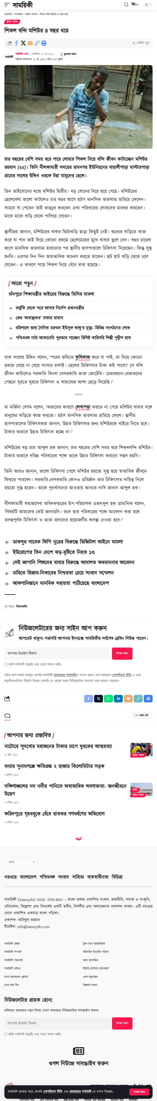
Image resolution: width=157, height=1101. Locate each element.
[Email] (30, 43)
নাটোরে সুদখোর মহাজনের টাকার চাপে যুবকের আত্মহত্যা (58, 746)
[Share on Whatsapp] (108, 698)
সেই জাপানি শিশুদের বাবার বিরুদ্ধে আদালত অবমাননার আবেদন (73, 563)
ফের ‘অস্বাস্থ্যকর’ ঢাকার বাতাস (39, 318)
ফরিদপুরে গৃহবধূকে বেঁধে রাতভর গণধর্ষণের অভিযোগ (54, 814)
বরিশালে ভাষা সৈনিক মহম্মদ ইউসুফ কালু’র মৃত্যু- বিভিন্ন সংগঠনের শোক (73, 328)
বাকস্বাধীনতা (97, 877)
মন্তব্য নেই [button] (141, 715)
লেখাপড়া (82, 407)
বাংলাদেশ (28, 877)
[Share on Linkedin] (118, 698)
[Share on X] (23, 43)
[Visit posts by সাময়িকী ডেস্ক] (9, 56)
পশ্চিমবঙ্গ (47, 877)
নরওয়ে (10, 877)
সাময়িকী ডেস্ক (21, 54)
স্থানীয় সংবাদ (12, 21)
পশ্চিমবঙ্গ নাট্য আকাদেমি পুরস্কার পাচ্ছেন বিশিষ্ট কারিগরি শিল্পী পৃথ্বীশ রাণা (73, 338)
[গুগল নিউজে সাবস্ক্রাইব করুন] (78, 1051)
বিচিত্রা (117, 877)
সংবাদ (63, 877)
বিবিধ (135, 790)
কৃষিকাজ (82, 357)
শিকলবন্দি (21, 607)
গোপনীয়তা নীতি (52, 1091)
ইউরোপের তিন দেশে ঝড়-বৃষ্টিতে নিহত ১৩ (54, 552)
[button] (139, 1092)
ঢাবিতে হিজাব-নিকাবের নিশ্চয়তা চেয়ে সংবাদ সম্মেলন (63, 573)
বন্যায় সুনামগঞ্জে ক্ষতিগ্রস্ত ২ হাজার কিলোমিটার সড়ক (54, 766)
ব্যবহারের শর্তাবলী (80, 1091)
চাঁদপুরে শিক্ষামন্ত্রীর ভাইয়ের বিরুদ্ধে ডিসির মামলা (51, 294)
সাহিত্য (78, 877)
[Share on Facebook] (16, 43)
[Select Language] (21, 862)
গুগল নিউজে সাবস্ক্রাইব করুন (78, 1064)
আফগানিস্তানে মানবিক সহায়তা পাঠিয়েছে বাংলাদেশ (61, 583)
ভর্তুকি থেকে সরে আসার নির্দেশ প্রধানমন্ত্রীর (50, 308)
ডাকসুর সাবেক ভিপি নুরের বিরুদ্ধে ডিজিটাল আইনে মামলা (68, 542)
